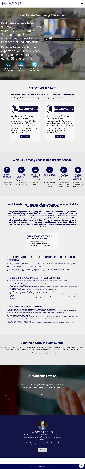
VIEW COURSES (25, 136)
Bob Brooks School (24, 27)
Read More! (43, 449)
